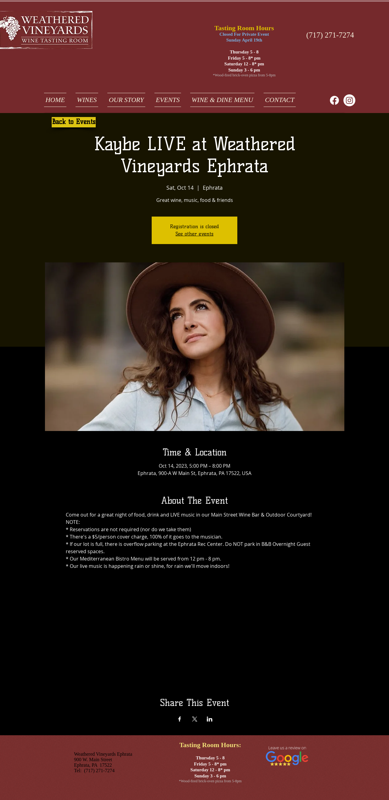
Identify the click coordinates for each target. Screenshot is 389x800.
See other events (194, 234)
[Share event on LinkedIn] (210, 719)
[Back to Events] (74, 122)
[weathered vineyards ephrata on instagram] (349, 100)
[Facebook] (334, 100)
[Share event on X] (195, 719)
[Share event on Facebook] (180, 719)
